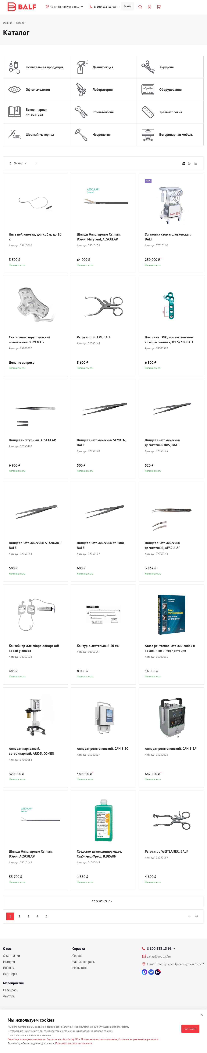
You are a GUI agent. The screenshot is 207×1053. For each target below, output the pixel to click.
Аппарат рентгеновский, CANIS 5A (170, 748)
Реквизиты (79, 968)
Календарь (10, 990)
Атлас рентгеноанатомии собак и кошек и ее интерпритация (170, 648)
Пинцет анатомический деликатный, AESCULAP (162, 545)
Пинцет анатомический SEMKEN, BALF (101, 442)
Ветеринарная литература (36, 112)
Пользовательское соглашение (99, 1039)
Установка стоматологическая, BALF (168, 236)
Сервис (127, 6)
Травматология (170, 112)
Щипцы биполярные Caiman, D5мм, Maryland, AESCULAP (98, 236)
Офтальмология (38, 89)
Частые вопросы (83, 962)
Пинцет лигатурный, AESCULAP (32, 440)
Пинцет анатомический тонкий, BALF (101, 545)
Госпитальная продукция (44, 67)
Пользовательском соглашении (73, 1043)
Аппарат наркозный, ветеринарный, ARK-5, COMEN (31, 751)
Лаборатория (103, 89)
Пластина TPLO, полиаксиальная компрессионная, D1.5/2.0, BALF (169, 339)
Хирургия (166, 67)
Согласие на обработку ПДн (63, 1039)
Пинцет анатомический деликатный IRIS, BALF (162, 442)
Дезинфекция (103, 67)
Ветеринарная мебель (176, 134)
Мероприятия (13, 983)
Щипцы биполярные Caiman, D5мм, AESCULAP (30, 853)
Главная (7, 22)
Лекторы (9, 996)
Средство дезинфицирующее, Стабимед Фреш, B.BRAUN (99, 853)
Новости (9, 968)
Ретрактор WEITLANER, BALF (166, 851)
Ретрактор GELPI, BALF (94, 337)
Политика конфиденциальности (27, 1039)
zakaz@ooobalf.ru (159, 956)
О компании (11, 956)
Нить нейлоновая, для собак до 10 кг (35, 236)
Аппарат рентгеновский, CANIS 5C (102, 748)
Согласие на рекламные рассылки (138, 1039)
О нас (7, 948)
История (9, 962)
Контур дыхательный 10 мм (98, 646)
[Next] (197, 916)
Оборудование (170, 89)
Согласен (190, 1028)
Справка (78, 948)
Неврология (102, 134)
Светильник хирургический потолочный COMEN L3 (29, 339)
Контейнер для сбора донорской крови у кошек (34, 648)
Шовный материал (40, 134)
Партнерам (10, 974)
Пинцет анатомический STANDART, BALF (35, 545)
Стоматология (103, 112)
